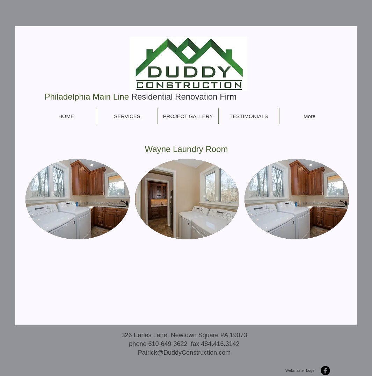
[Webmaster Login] (300, 370)
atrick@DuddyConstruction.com (186, 352)
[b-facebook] (325, 370)
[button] (77, 199)
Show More (187, 248)
